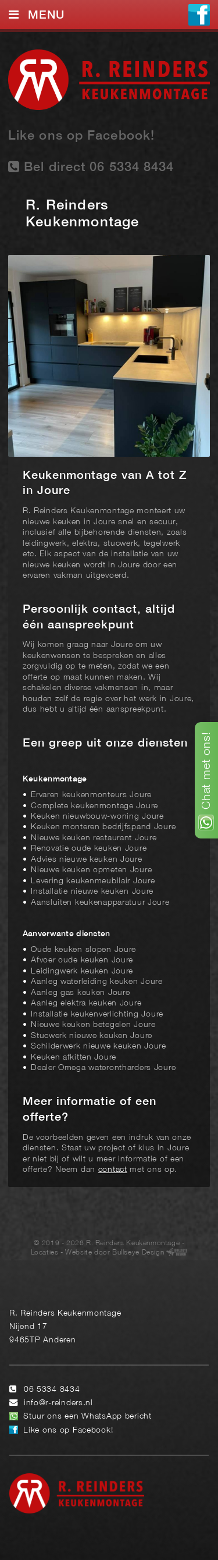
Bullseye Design (138, 1252)
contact (112, 1170)
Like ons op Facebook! (81, 136)
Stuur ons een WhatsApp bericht (87, 1416)
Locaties (45, 1252)
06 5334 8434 (52, 1390)
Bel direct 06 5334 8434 (91, 166)
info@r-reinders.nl (58, 1403)
